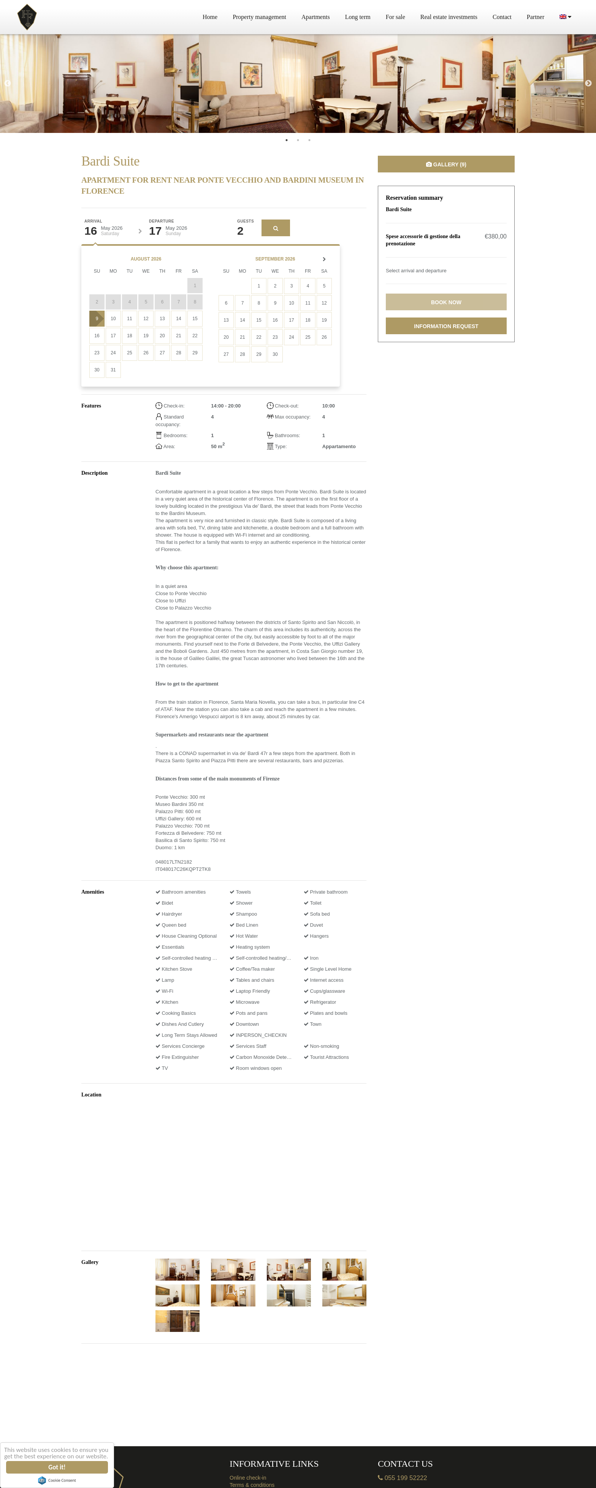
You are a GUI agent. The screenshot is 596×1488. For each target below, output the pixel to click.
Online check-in (248, 1478)
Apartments (315, 17)
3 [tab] (309, 140)
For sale (395, 17)
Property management (259, 17)
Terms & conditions (252, 1485)
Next (588, 83)
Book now (446, 302)
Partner (535, 17)
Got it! (57, 1467)
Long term (358, 17)
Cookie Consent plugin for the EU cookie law (57, 1480)
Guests (245, 221)
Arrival (93, 221)
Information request (446, 326)
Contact (502, 17)
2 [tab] (298, 140)
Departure (161, 221)
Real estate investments (448, 17)
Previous (7, 83)
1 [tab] (286, 140)
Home (210, 17)
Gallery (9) (446, 164)
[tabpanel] (99, 83)
